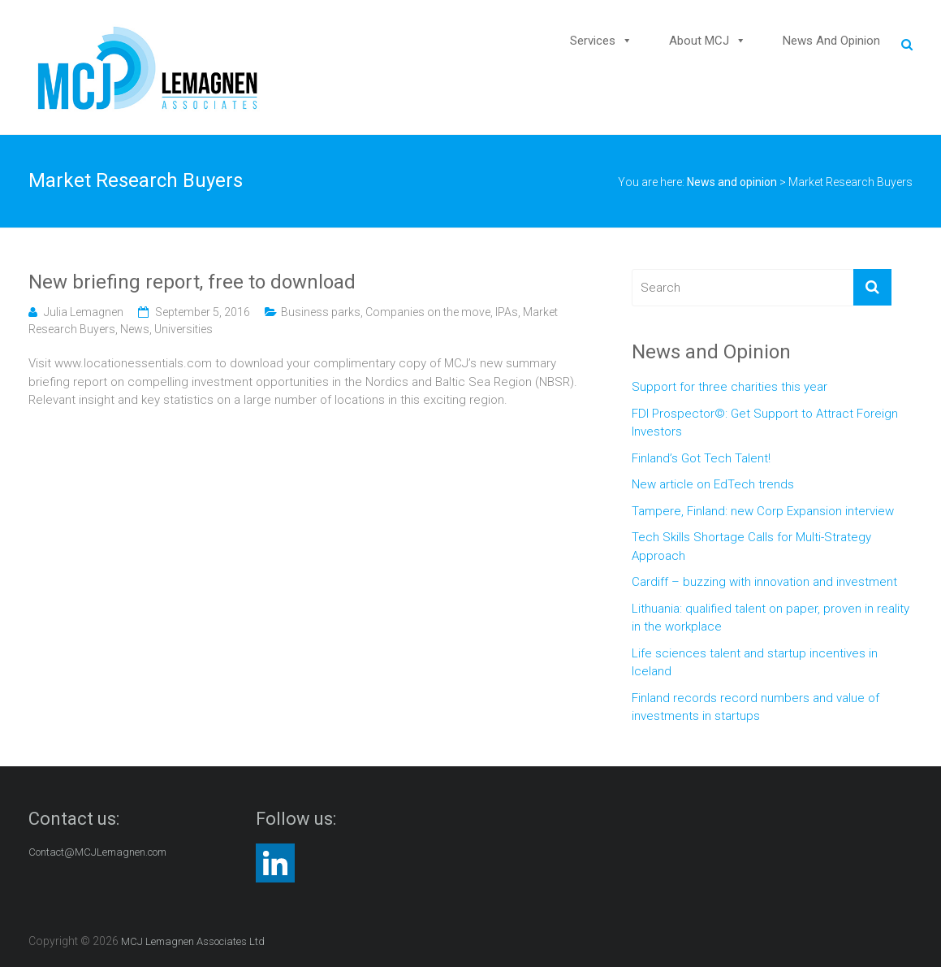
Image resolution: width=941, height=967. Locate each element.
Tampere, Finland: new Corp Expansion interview (763, 511)
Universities (183, 329)
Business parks (320, 312)
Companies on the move (427, 312)
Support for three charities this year (729, 386)
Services (592, 40)
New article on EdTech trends (713, 484)
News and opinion (831, 40)
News (134, 329)
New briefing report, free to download (192, 282)
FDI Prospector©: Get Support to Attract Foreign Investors (765, 423)
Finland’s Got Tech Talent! (701, 458)
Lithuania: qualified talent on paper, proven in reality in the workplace (770, 618)
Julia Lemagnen (83, 312)
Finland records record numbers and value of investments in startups (755, 707)
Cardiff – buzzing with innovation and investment (764, 582)
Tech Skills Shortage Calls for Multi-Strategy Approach (751, 546)
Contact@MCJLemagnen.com (97, 852)
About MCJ (699, 40)
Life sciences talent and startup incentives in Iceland (755, 662)
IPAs (506, 312)
